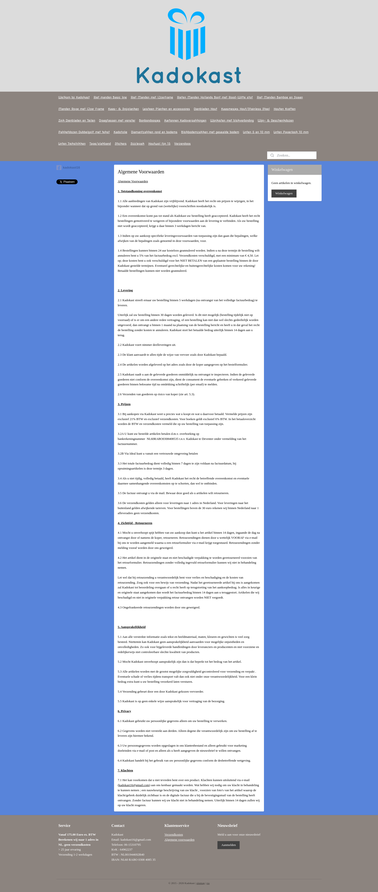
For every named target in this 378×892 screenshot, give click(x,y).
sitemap (200, 883)
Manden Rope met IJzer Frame (81, 109)
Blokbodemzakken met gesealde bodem (210, 132)
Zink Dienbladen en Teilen (76, 120)
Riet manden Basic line (110, 97)
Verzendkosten (173, 834)
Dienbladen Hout (205, 109)
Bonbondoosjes (149, 120)
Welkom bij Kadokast (74, 97)
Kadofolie (120, 132)
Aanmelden (228, 845)
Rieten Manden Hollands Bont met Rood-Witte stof (215, 97)
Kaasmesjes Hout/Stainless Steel (245, 109)
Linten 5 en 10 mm (256, 132)
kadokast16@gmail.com (134, 785)
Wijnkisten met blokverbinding (232, 120)
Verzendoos (182, 143)
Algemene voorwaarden (179, 839)
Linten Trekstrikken (72, 143)
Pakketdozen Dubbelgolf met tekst (84, 132)
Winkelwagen (284, 193)
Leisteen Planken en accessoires (166, 109)
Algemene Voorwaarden (133, 181)
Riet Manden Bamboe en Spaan (280, 97)
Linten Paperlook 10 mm (291, 132)
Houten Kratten (285, 109)
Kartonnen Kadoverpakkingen (185, 120)
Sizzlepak (137, 143)
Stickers (121, 143)
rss (208, 883)
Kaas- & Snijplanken (123, 109)
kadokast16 (68, 167)
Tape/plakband (100, 143)
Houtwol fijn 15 (159, 143)
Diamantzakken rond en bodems (154, 132)
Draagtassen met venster (117, 120)
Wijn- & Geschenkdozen (276, 120)
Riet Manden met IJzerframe (152, 97)
